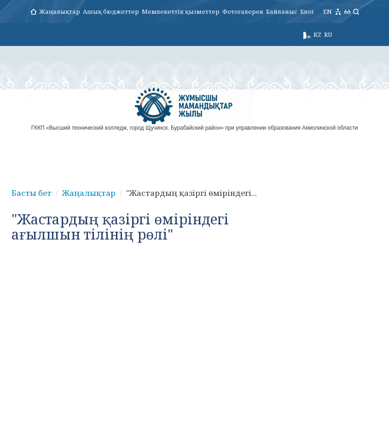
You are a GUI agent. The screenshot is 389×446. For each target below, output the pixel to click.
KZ (317, 34)
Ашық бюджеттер (111, 11)
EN (327, 11)
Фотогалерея (242, 11)
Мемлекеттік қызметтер (181, 11)
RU (328, 34)
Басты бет (32, 193)
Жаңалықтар (59, 11)
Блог (307, 11)
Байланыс (281, 11)
